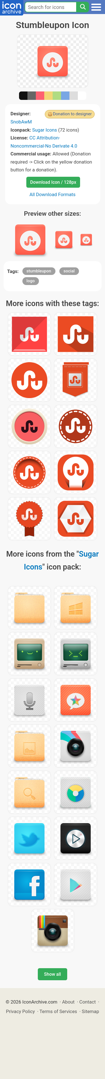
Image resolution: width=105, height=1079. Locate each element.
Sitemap (90, 1011)
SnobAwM (21, 122)
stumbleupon (39, 271)
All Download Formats (52, 194)
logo (31, 280)
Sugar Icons (44, 130)
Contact (87, 1002)
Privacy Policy (20, 1011)
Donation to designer (72, 113)
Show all (52, 974)
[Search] (82, 7)
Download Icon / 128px (53, 182)
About (68, 1002)
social (69, 271)
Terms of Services (58, 1011)
